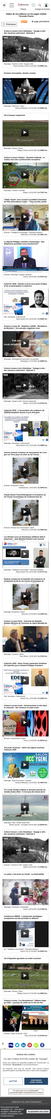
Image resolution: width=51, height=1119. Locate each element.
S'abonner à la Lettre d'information (26, 1102)
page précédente (40, 21)
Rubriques (11, 24)
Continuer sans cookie (36, 1081)
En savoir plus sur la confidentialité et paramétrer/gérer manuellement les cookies (26, 1092)
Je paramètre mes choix (38, 1112)
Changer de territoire (42, 9)
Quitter (13, 1081)
